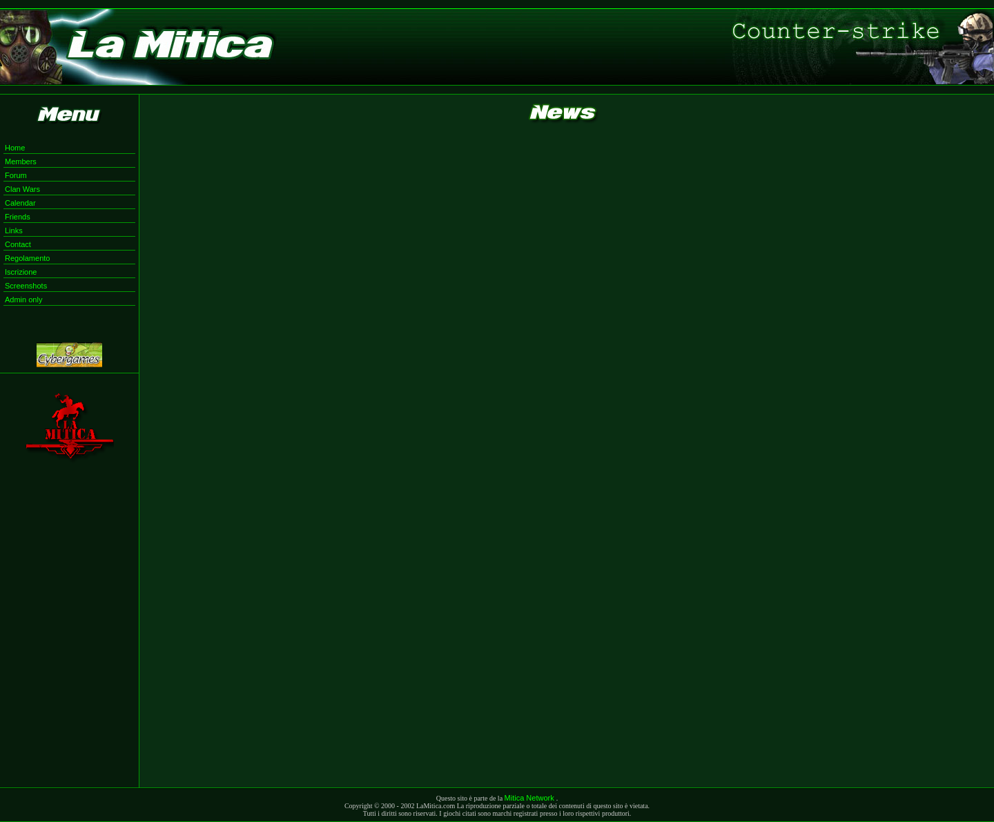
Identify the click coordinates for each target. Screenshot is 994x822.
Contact (18, 244)
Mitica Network (530, 798)
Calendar (20, 203)
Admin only (23, 299)
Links (14, 230)
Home (15, 148)
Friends (17, 217)
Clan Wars (22, 189)
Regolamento (27, 258)
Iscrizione (21, 272)
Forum (16, 175)
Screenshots (26, 286)
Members (21, 161)
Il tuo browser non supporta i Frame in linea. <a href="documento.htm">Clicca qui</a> (566, 459)
